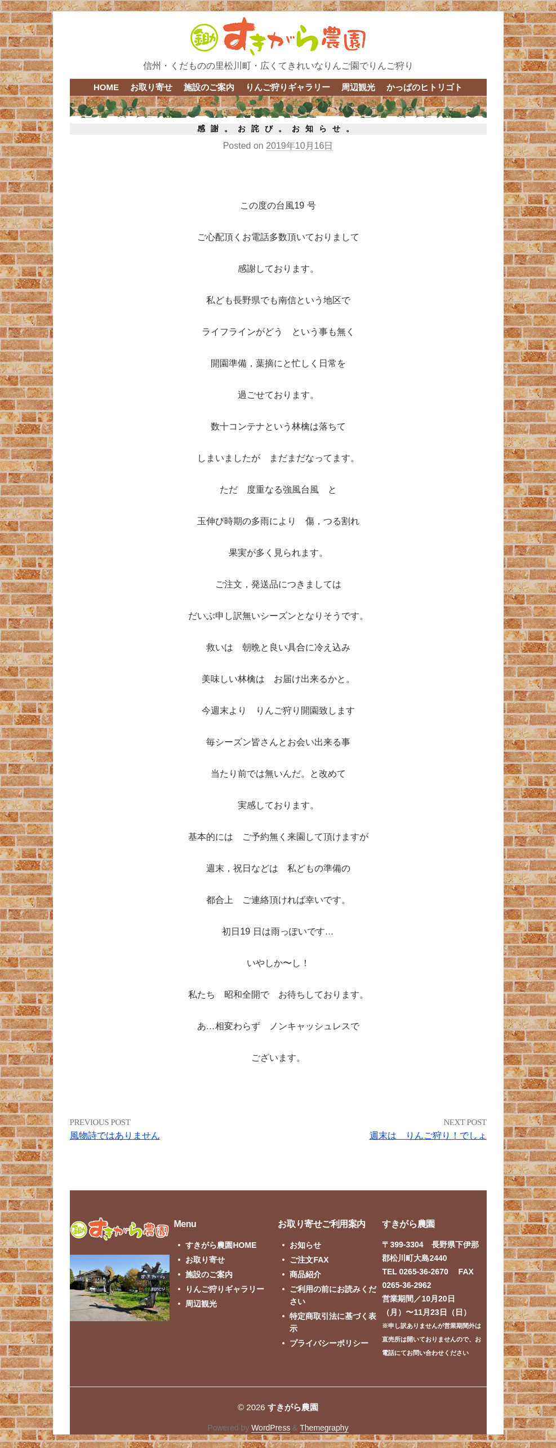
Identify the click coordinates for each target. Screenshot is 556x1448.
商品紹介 (305, 1274)
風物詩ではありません (115, 1135)
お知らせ (305, 1245)
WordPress (270, 1427)
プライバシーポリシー (329, 1343)
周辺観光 (358, 87)
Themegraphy (324, 1427)
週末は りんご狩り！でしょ (428, 1135)
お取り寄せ (151, 87)
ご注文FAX (309, 1259)
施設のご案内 (209, 87)
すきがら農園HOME (220, 1245)
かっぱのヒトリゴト (424, 87)
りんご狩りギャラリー (288, 87)
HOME (106, 87)
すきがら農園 (293, 1407)
